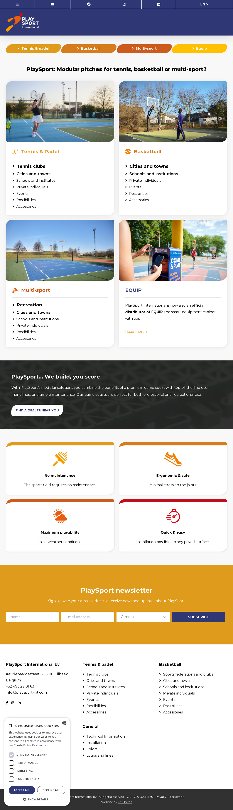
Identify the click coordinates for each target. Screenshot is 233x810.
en (204, 4)
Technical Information (105, 736)
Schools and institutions (153, 174)
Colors (91, 749)
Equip (201, 49)
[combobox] (64, 723)
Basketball (91, 49)
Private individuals (32, 188)
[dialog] (37, 762)
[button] (37, 799)
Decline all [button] (51, 790)
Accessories (26, 207)
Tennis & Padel (35, 152)
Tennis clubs (31, 167)
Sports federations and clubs (188, 674)
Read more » (136, 332)
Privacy (161, 796)
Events (22, 194)
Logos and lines (99, 755)
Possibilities (25, 201)
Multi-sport (146, 49)
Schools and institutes (36, 181)
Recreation (29, 305)
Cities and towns (34, 174)
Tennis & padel (35, 49)
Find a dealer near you (37, 411)
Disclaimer (176, 796)
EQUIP (133, 291)
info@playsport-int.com (26, 692)
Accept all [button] (22, 790)
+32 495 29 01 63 (20, 686)
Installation (96, 743)
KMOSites (125, 802)
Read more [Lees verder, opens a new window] (39, 745)
